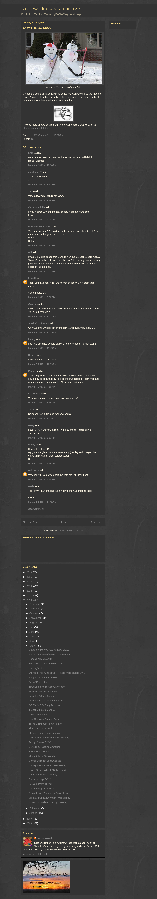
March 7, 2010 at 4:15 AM (41, 386)
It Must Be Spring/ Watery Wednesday (49, 737)
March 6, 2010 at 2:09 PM (41, 219)
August (33, 622)
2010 (29, 600)
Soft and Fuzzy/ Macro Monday (45, 663)
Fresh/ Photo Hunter (39, 682)
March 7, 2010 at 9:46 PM (41, 479)
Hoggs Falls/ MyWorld (40, 659)
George (32, 304)
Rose (31, 355)
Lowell (32, 278)
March (33, 645)
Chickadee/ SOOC (38, 714)
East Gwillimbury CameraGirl (51, 8)
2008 (29, 823)
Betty (31, 425)
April (32, 641)
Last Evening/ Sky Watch (42, 788)
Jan (30, 191)
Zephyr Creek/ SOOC (40, 742)
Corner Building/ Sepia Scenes (45, 760)
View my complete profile (36, 854)
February (34, 808)
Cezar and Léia (36, 207)
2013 (29, 586)
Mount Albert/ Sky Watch (42, 756)
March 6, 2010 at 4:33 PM (41, 245)
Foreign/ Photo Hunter (40, 784)
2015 (29, 577)
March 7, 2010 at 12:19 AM (42, 364)
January (34, 813)
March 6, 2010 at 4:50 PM (41, 271)
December (35, 604)
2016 (29, 572)
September (35, 618)
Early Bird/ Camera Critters (43, 677)
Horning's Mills (36, 668)
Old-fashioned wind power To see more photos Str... (57, 673)
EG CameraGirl (45, 838)
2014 (29, 581)
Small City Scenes (38, 323)
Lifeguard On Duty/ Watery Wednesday (49, 797)
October (34, 613)
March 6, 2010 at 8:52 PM (41, 297)
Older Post (96, 522)
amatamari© (35, 172)
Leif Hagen (34, 393)
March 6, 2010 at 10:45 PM (42, 348)
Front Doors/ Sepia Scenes (43, 691)
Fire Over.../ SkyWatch (41, 728)
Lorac (31, 153)
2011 (29, 595)
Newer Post (30, 522)
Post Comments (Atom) (70, 530)
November (35, 608)
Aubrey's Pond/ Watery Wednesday (47, 765)
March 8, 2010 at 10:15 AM (42, 502)
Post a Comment (35, 509)
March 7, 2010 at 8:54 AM (41, 402)
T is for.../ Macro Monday (42, 710)
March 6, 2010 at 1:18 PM (41, 200)
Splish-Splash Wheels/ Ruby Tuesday (49, 770)
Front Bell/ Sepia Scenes (42, 696)
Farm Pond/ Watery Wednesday (46, 700)
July (31, 627)
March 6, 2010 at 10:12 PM (42, 316)
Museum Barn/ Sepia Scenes (44, 733)
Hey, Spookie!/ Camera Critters (45, 719)
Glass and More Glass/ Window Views (49, 649)
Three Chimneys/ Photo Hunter (45, 723)
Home (64, 522)
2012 (29, 590)
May (31, 636)
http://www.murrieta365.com (37, 128)
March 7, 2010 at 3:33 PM (41, 437)
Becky (31, 444)
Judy (31, 409)
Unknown (33, 470)
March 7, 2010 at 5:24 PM (41, 463)
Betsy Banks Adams (39, 226)
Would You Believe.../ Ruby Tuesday (48, 802)
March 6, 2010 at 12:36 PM (42, 165)
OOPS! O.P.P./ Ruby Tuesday (44, 705)
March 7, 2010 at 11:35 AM (42, 418)
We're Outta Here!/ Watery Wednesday (49, 654)
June (32, 631)
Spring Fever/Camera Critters (44, 747)
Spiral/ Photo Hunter (39, 751)
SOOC (34, 139)
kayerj (31, 339)
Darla (31, 486)
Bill (30, 252)
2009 (29, 818)
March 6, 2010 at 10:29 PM (42, 332)
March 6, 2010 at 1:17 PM (41, 184)
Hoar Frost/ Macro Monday (43, 774)
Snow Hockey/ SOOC (40, 779)
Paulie (31, 371)
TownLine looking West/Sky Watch (47, 686)
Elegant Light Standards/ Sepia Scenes (49, 793)
